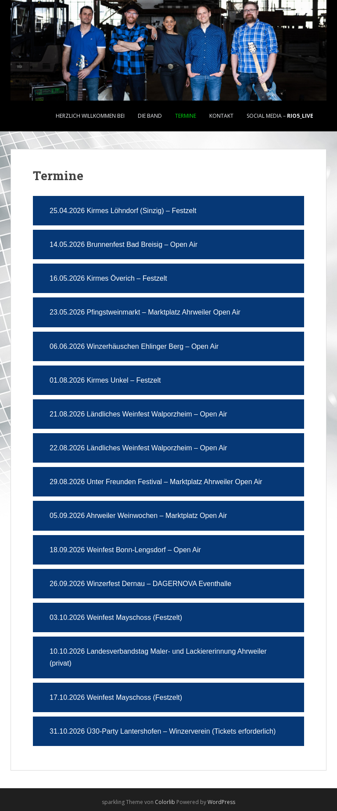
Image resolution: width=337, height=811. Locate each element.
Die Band (150, 115)
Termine (185, 115)
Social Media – (280, 115)
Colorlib (165, 802)
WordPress (221, 802)
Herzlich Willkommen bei (90, 115)
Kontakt (221, 115)
